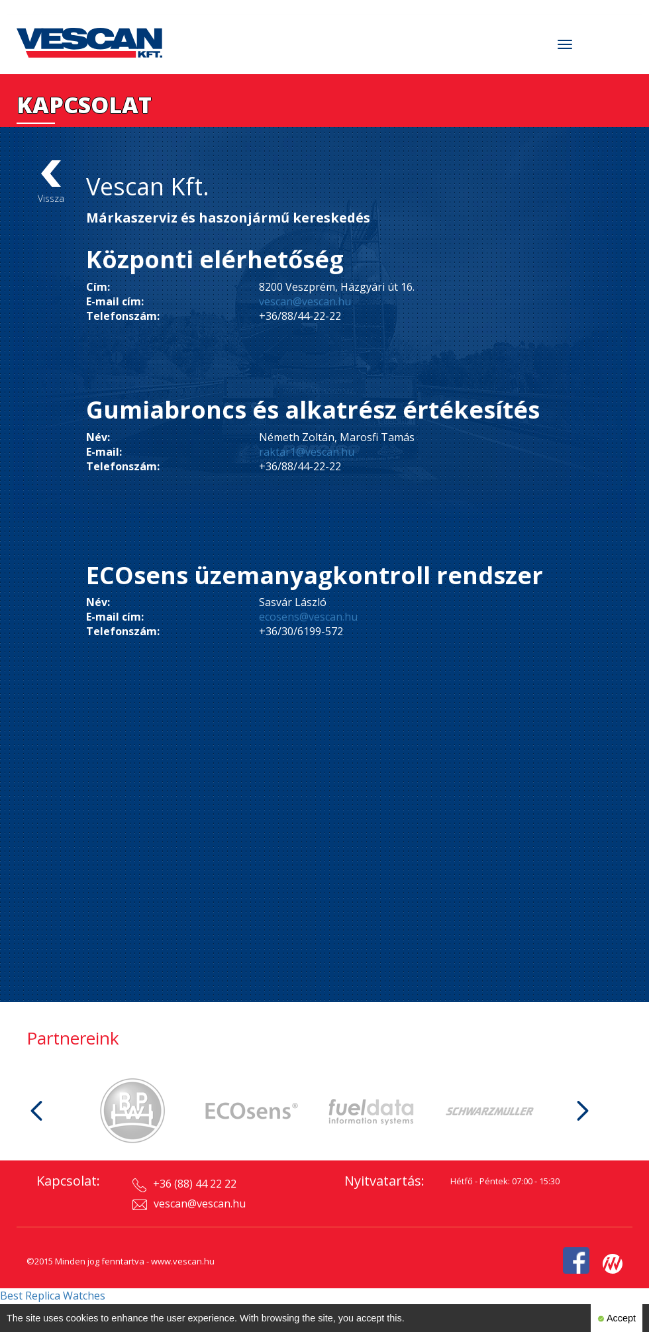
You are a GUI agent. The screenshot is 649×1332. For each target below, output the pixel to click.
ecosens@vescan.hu (308, 616)
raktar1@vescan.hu (306, 451)
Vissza (51, 182)
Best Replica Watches (52, 1295)
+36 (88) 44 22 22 (184, 1184)
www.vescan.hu (183, 1261)
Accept (616, 1318)
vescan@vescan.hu (305, 301)
